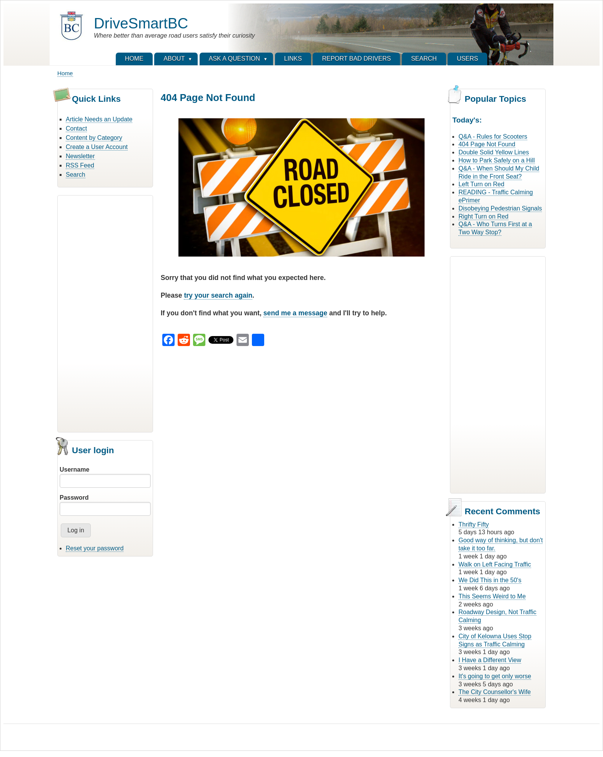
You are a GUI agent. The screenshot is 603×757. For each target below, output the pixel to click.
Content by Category (94, 137)
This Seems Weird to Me (492, 596)
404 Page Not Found (486, 144)
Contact (76, 128)
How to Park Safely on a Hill (496, 160)
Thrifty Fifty (473, 524)
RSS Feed (80, 165)
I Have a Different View (489, 660)
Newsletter (80, 156)
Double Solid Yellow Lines (493, 152)
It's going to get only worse (494, 676)
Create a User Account (97, 147)
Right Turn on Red (483, 216)
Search (75, 174)
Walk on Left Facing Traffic (494, 564)
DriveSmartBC (141, 23)
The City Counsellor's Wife (494, 692)
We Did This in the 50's (489, 580)
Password (74, 497)
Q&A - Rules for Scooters (492, 136)
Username (74, 469)
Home (65, 73)
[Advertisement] (105, 312)
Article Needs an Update (99, 119)
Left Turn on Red (481, 184)
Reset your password (94, 548)
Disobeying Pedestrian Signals (500, 208)
